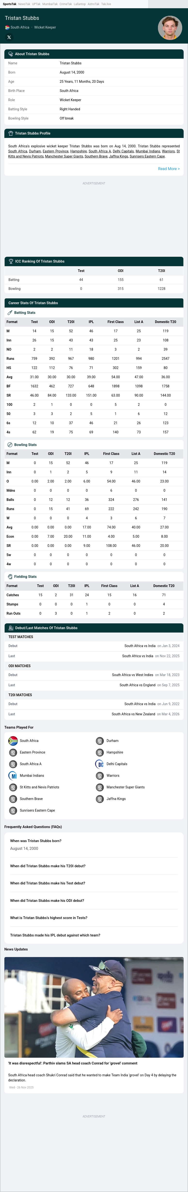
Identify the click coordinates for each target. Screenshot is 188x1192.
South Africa (17, 151)
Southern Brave (96, 156)
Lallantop (80, 4)
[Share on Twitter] (9, 37)
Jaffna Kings (118, 156)
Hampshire (78, 151)
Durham (35, 151)
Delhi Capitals (123, 151)
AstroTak (93, 4)
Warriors (168, 151)
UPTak (36, 4)
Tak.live (106, 4)
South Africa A (100, 151)
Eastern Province (56, 151)
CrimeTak (66, 4)
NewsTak (24, 4)
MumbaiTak (50, 4)
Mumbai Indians (148, 151)
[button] (94, 1007)
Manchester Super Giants (64, 156)
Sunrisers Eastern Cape (147, 156)
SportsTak (9, 4)
